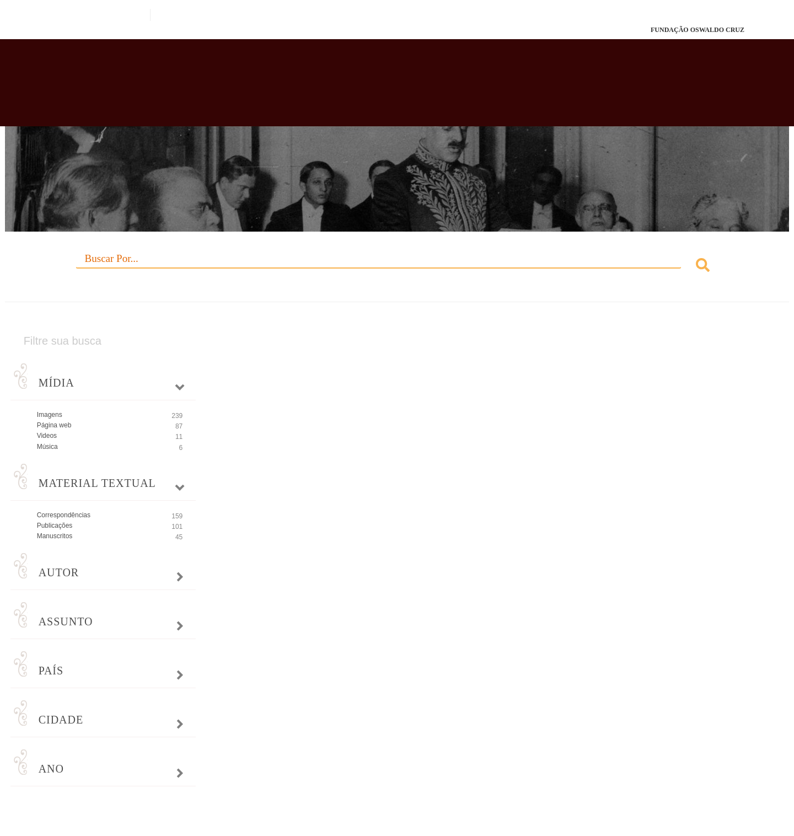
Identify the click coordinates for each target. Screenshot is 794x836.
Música (47, 447)
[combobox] (397, 266)
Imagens (49, 415)
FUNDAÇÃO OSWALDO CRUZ (697, 30)
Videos (47, 436)
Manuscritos (55, 536)
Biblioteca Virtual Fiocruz (344, 88)
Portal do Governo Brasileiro (86, 15)
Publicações (55, 525)
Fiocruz (77, 30)
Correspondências (63, 515)
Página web (54, 425)
